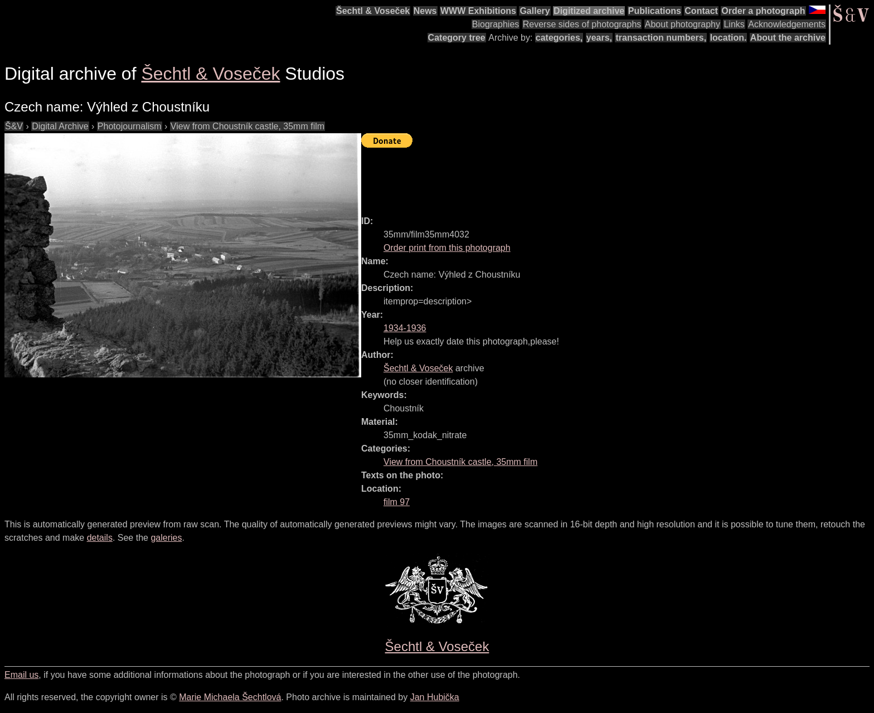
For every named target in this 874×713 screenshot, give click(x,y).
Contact (701, 11)
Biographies (495, 24)
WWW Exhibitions (478, 11)
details (100, 537)
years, (599, 37)
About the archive (788, 37)
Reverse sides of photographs (582, 24)
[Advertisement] (564, 177)
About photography (682, 24)
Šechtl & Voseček (373, 11)
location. (728, 37)
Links (734, 24)
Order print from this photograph (447, 248)
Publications (654, 11)
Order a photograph (763, 11)
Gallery (534, 11)
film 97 (396, 502)
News (425, 11)
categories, (559, 37)
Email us (21, 675)
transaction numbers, (660, 37)
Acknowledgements (787, 24)
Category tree (456, 37)
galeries (166, 537)
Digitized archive (588, 11)
